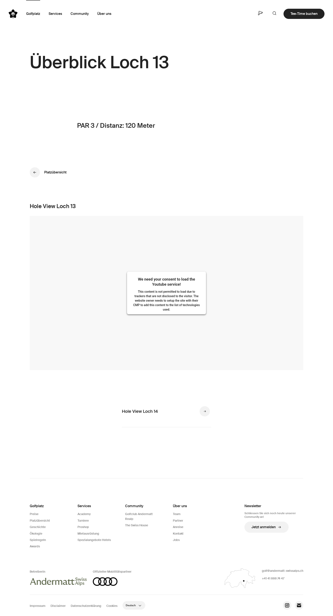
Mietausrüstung (88, 533)
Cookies (111, 606)
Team (177, 514)
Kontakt (178, 533)
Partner (178, 520)
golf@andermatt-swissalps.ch (282, 571)
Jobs (176, 540)
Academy (84, 514)
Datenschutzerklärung (86, 606)
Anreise (178, 527)
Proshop (83, 527)
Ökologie (36, 533)
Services (55, 13)
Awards (35, 546)
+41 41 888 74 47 (273, 578)
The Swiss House (136, 525)
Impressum (37, 606)
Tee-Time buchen (304, 13)
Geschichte (38, 527)
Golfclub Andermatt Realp (139, 516)
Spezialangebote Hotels (94, 540)
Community (80, 13)
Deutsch (134, 605)
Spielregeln (38, 540)
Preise (34, 514)
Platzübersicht (40, 520)
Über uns (104, 13)
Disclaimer (58, 606)
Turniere (83, 520)
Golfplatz (33, 13)
